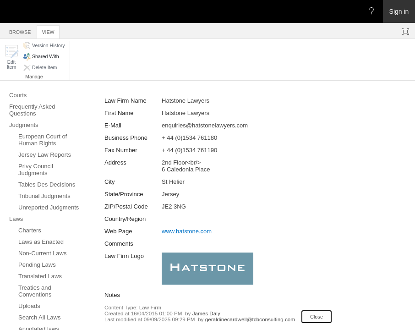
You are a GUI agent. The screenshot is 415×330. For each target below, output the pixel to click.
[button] (11, 57)
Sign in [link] (399, 11)
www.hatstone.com (187, 231)
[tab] (20, 30)
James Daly (206, 313)
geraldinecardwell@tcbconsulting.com (250, 319)
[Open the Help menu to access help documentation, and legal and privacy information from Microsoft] (371, 11)
